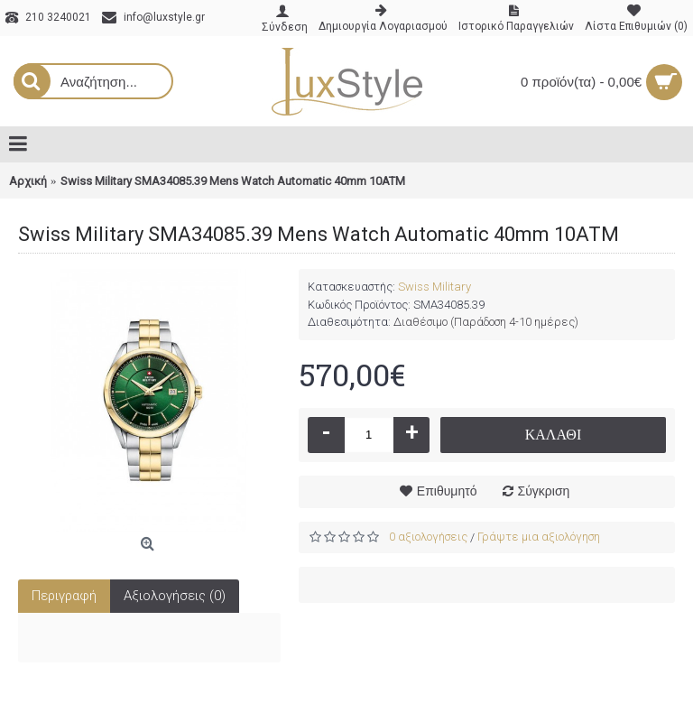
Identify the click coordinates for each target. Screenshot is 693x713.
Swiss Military (434, 286)
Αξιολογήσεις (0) (175, 596)
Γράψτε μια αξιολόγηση (538, 536)
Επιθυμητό (447, 491)
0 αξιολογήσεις (428, 536)
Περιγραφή (64, 596)
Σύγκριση (544, 491)
